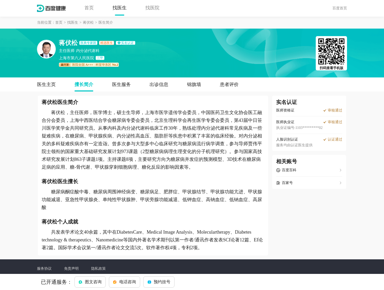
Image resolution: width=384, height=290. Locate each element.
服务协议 (44, 268)
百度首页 (339, 8)
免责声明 (71, 268)
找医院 (152, 7)
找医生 (120, 7)
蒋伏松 (88, 22)
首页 (89, 7)
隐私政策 (98, 268)
